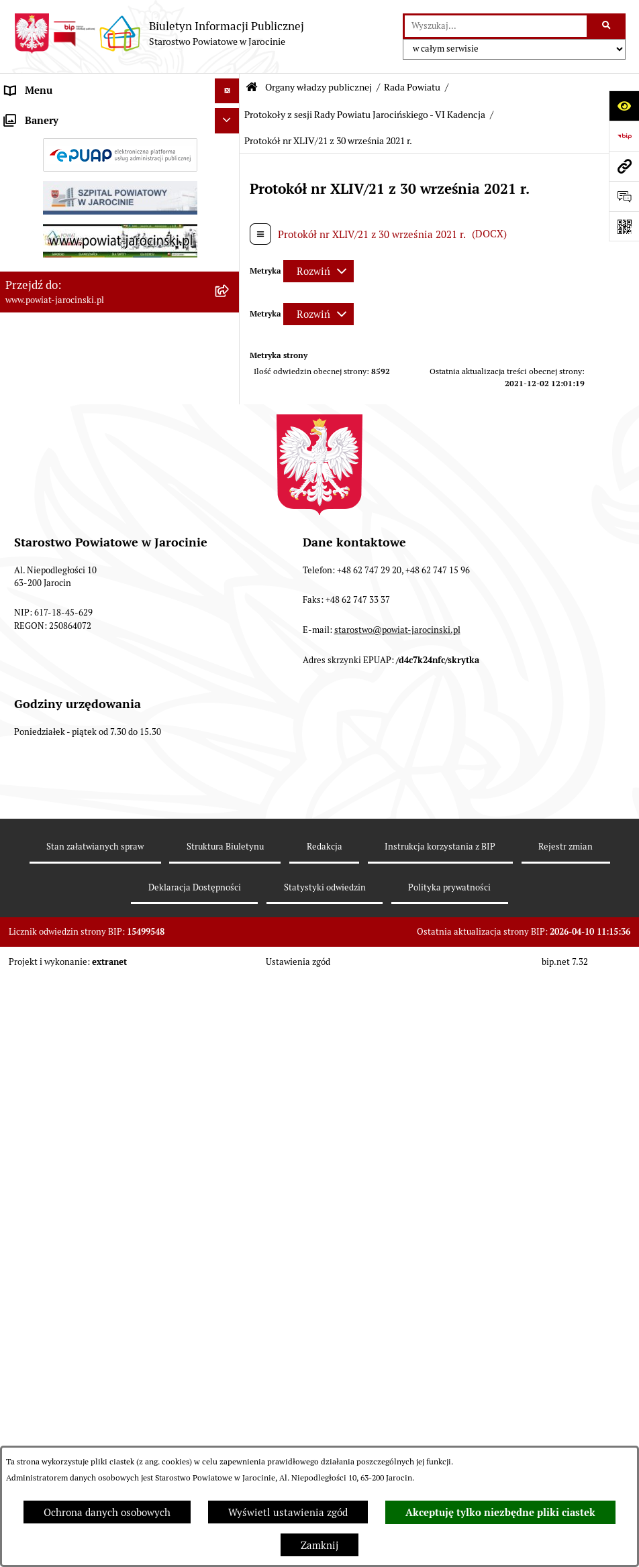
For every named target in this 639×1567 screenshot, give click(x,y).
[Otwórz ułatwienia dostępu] (624, 106)
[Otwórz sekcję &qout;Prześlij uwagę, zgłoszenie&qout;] (624, 196)
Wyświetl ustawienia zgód (288, 1512)
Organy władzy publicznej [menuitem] (64, 115)
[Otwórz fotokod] (624, 226)
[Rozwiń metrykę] (318, 271)
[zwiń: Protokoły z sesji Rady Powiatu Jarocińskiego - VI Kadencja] (230, 902)
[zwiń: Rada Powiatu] (230, 149)
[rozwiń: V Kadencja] (230, 834)
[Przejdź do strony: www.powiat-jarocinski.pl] (624, 166)
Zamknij (319, 1545)
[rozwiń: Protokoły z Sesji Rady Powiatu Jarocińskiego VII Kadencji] (230, 522)
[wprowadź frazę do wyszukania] (496, 26)
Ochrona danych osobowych (107, 1512)
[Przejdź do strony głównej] (158, 33)
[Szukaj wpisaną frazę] (607, 26)
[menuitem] (120, 150)
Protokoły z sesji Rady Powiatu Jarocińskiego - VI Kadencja (364, 115)
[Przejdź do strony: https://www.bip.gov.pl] (624, 136)
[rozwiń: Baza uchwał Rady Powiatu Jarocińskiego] (230, 683)
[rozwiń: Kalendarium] (230, 487)
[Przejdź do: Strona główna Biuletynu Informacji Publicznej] (252, 87)
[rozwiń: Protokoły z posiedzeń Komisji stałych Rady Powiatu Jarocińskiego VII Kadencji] (230, 571)
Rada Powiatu (412, 87)
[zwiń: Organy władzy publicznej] (230, 116)
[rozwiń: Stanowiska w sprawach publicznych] (230, 732)
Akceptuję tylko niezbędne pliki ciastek (500, 1512)
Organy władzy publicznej (318, 87)
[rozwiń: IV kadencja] (230, 868)
